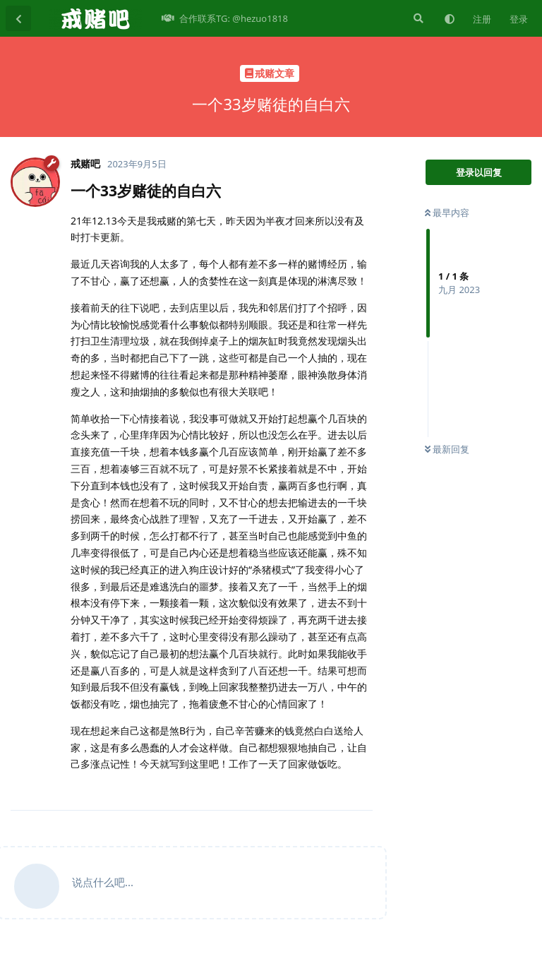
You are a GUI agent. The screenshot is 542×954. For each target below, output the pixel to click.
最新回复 (447, 449)
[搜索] (417, 18)
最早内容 (447, 212)
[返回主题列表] (18, 18)
